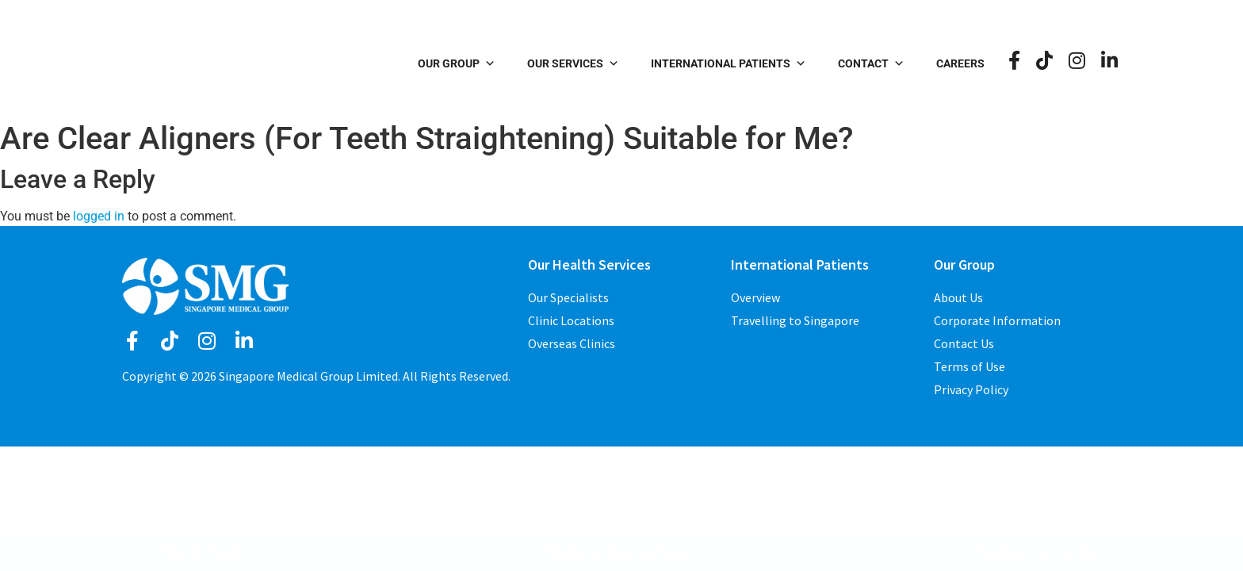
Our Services (576, 63)
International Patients (731, 63)
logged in (98, 216)
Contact (874, 63)
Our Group (460, 63)
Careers (963, 63)
